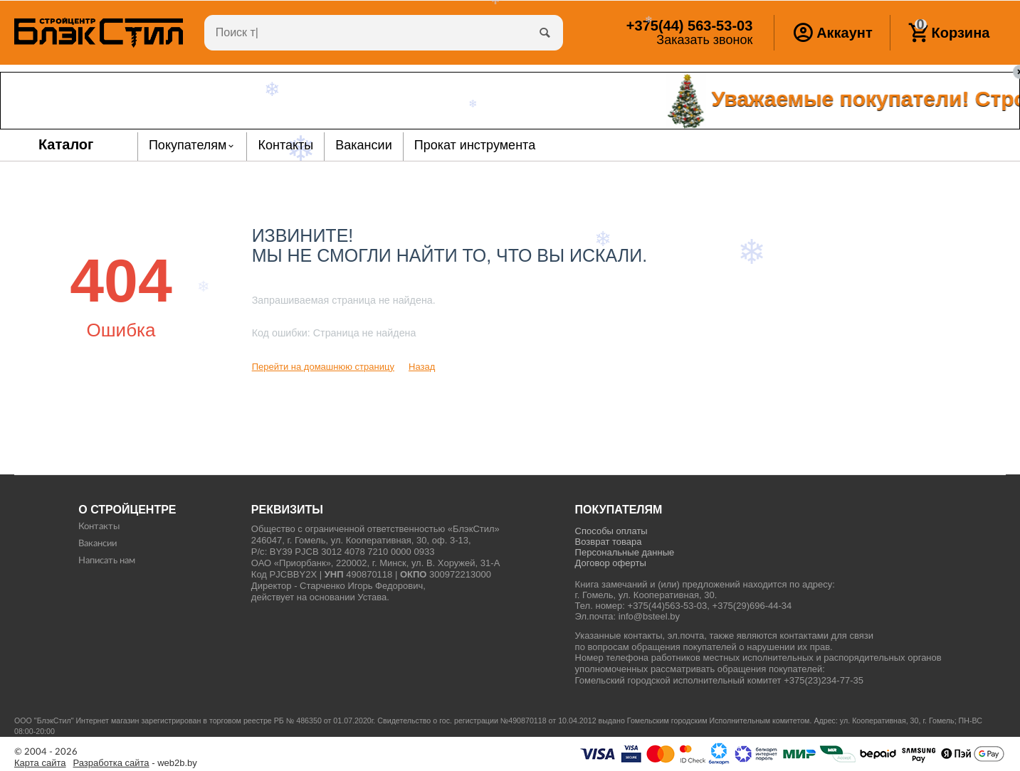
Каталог (66, 144)
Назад (422, 366)
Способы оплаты (611, 531)
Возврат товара (608, 541)
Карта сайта (40, 763)
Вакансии (97, 543)
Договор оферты (610, 563)
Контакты (99, 526)
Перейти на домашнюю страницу (323, 366)
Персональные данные (625, 552)
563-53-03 (689, 25)
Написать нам (106, 560)
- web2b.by (135, 763)
